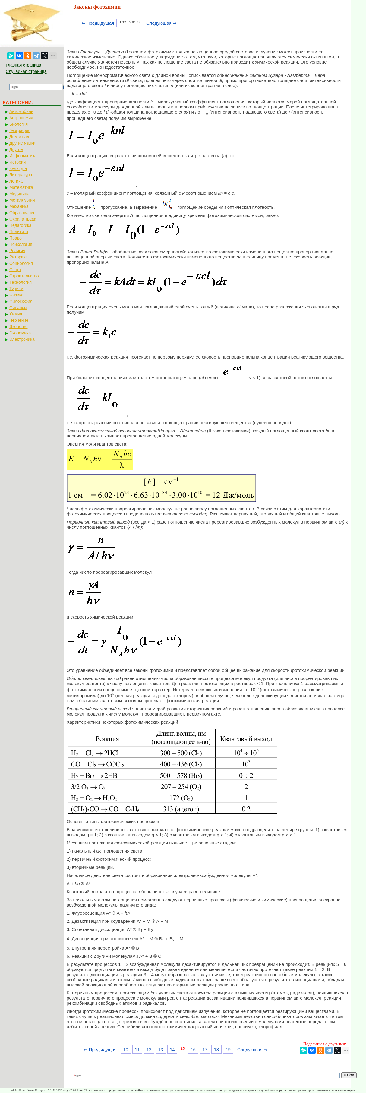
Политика (18, 231)
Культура (18, 168)
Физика (16, 295)
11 (137, 1049)
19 (228, 1049)
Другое (16, 149)
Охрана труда (22, 219)
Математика (21, 187)
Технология (20, 282)
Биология (18, 124)
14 (172, 1049)
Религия (17, 250)
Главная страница (23, 65)
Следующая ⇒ (161, 23)
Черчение (18, 320)
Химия (15, 314)
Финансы (18, 307)
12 (149, 1049)
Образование (22, 212)
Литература (20, 174)
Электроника (22, 339)
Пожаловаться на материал (336, 1090)
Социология (21, 263)
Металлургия (22, 200)
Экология (18, 326)
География (19, 130)
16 (193, 1049)
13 (160, 1049)
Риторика (18, 257)
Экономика (20, 332)
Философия (20, 301)
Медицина (19, 193)
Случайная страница (26, 71)
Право (15, 238)
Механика (19, 206)
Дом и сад (19, 136)
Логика (16, 181)
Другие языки (22, 143)
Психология (20, 244)
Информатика (22, 155)
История (17, 162)
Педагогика (20, 225)
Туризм (16, 288)
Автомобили (21, 111)
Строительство (24, 276)
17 (204, 1049)
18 (216, 1049)
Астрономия (21, 117)
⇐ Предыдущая (97, 23)
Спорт (15, 269)
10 (125, 1049)
